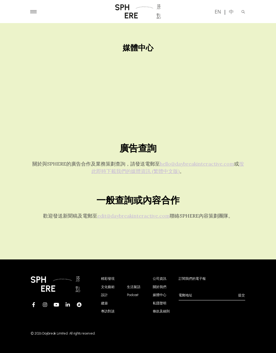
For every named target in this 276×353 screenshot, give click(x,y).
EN (218, 11)
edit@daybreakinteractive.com (133, 216)
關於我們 (159, 287)
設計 (104, 295)
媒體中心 (159, 295)
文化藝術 (108, 287)
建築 (104, 303)
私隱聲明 (159, 303)
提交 (241, 295)
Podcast (133, 295)
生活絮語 (133, 287)
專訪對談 (108, 311)
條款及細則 (161, 311)
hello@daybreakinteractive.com (197, 164)
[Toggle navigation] (33, 11)
